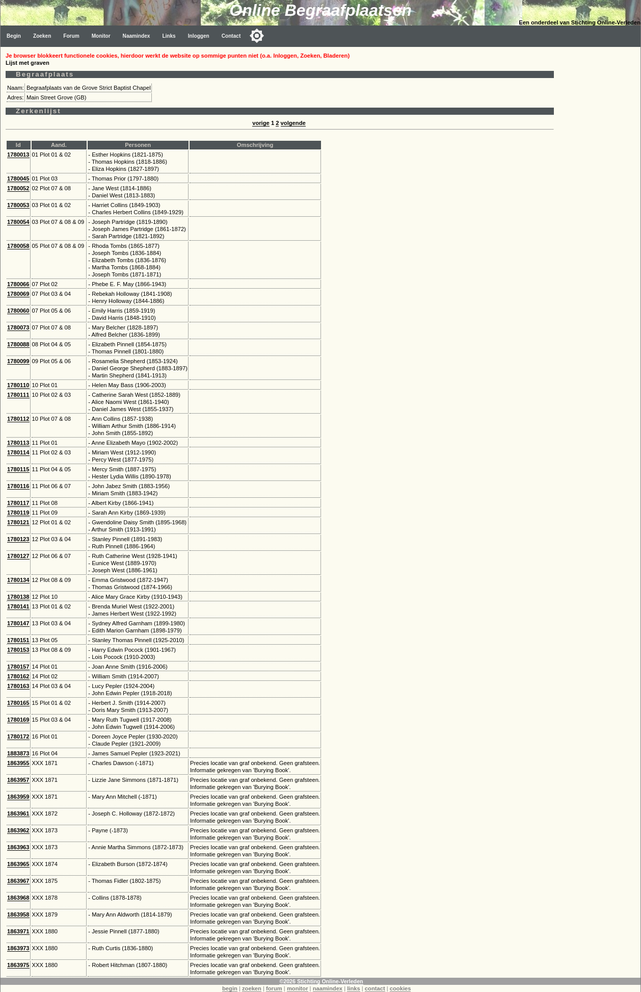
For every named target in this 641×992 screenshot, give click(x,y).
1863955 (18, 763)
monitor (297, 988)
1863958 (18, 914)
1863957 (18, 780)
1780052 (18, 188)
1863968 (18, 898)
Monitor (101, 36)
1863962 (18, 830)
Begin (14, 36)
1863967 (18, 881)
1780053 (18, 205)
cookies (400, 988)
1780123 (18, 539)
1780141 (18, 606)
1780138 (18, 597)
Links (168, 36)
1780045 (18, 178)
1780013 (18, 154)
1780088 (18, 344)
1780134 (18, 580)
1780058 (18, 246)
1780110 (18, 385)
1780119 (18, 513)
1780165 (18, 703)
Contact (231, 36)
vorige (261, 123)
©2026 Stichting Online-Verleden (321, 981)
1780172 (18, 736)
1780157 (18, 667)
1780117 (18, 503)
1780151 (18, 640)
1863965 (18, 864)
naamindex (327, 988)
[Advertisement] (599, 200)
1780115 (18, 469)
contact (375, 988)
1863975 (18, 965)
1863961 (18, 813)
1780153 (18, 650)
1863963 (18, 847)
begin (229, 988)
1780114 (18, 452)
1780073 (18, 327)
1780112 (18, 419)
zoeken (251, 988)
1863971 (18, 931)
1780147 (18, 623)
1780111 (18, 395)
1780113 (18, 443)
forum (274, 988)
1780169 (18, 720)
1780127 (18, 556)
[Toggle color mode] (257, 36)
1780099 (18, 361)
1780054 (18, 222)
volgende (293, 123)
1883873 (18, 753)
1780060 (18, 311)
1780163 (18, 686)
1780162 (18, 676)
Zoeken (42, 36)
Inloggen (198, 36)
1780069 (18, 294)
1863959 (18, 797)
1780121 (18, 522)
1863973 (18, 948)
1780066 (18, 284)
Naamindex (136, 36)
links (353, 988)
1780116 (18, 486)
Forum (71, 36)
